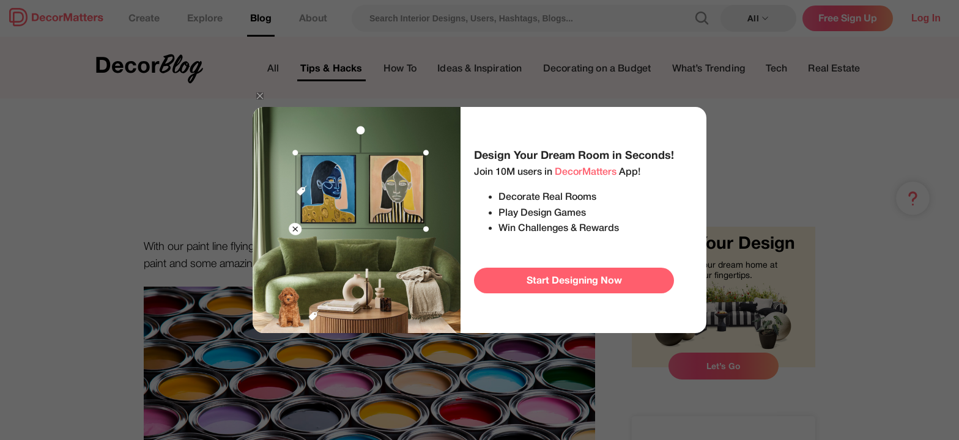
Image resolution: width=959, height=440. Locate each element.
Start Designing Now (574, 280)
